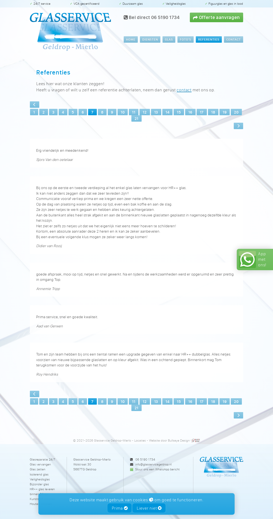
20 (236, 112)
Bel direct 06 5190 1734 (152, 17)
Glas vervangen (40, 464)
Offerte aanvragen (216, 17)
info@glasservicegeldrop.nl (153, 464)
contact (184, 89)
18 (213, 112)
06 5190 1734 (145, 459)
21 (136, 118)
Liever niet (149, 508)
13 (156, 112)
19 (225, 112)
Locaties (140, 440)
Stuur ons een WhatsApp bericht (157, 469)
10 (123, 112)
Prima (120, 508)
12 (145, 112)
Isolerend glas (39, 474)
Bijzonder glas (39, 484)
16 (190, 112)
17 (202, 112)
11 (133, 112)
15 (179, 112)
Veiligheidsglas (40, 479)
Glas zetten (37, 469)
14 (167, 112)
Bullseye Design (179, 440)
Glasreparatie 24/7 (42, 459)
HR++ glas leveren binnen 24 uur (42, 491)
